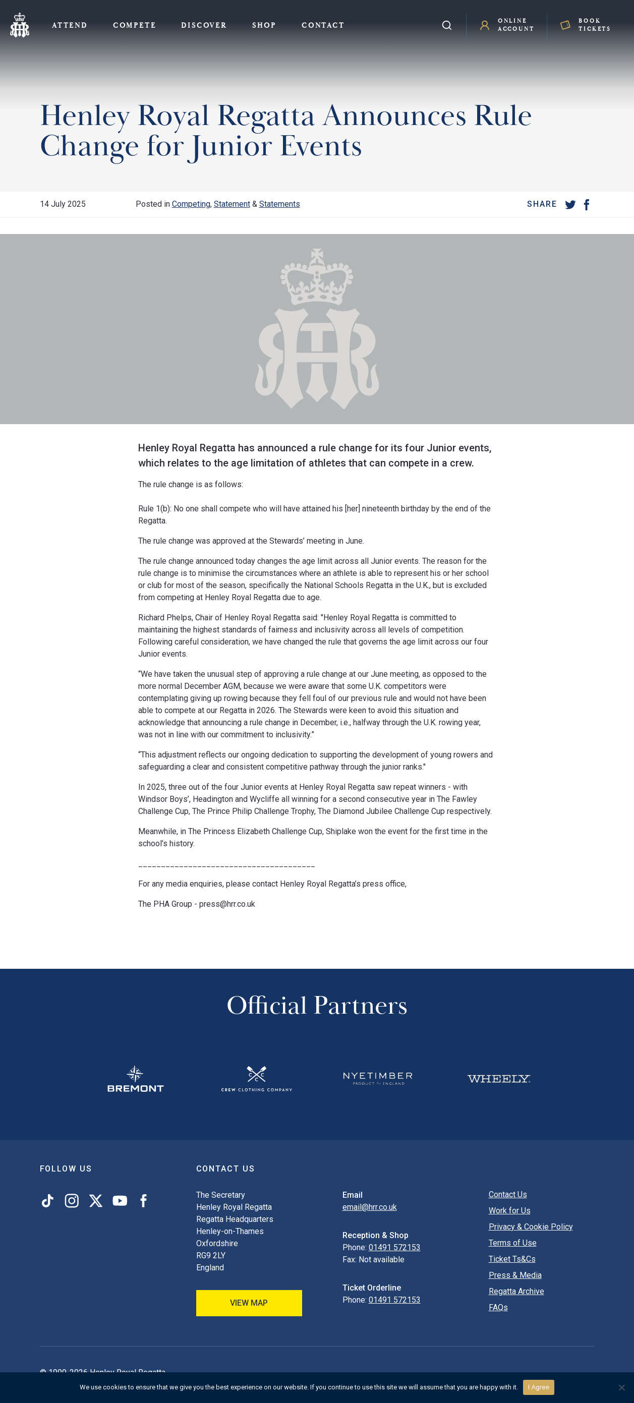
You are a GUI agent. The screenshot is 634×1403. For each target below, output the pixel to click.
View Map (249, 1303)
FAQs (498, 1307)
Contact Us (508, 1194)
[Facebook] (587, 204)
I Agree (539, 1387)
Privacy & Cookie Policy (531, 1227)
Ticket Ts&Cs (512, 1259)
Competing (191, 204)
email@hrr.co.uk (369, 1207)
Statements (279, 204)
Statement (232, 204)
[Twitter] (570, 204)
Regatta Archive (516, 1291)
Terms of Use (513, 1243)
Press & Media (515, 1275)
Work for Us (510, 1210)
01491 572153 (395, 1247)
